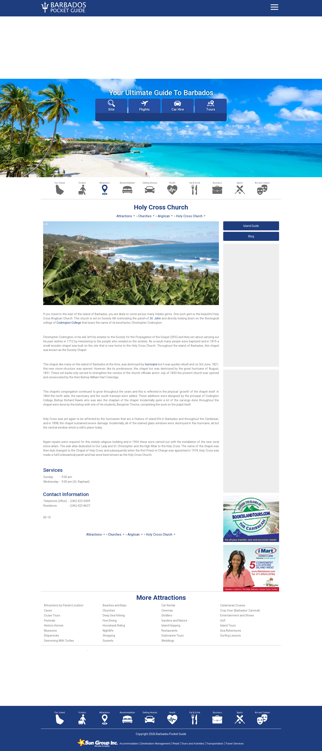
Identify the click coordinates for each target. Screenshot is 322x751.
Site (111, 105)
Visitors (82, 183)
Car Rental (168, 605)
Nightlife (108, 630)
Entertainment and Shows (237, 615)
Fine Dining (110, 620)
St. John (155, 318)
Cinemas (167, 610)
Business (217, 183)
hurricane (151, 364)
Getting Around (150, 183)
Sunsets (108, 640)
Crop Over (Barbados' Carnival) (240, 610)
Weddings (167, 640)
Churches (109, 610)
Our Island (59, 183)
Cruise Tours (52, 615)
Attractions (104, 183)
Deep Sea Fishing (114, 615)
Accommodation (127, 183)
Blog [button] (251, 236)
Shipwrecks (51, 635)
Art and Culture (262, 183)
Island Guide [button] (251, 225)
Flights (144, 105)
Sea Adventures (230, 630)
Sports (240, 183)
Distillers (166, 615)
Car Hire (177, 105)
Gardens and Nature (174, 620)
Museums (50, 630)
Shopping (109, 635)
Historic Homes (53, 625)
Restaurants (169, 630)
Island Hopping (170, 625)
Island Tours (228, 625)
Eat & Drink (194, 183)
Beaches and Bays (114, 605)
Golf (222, 620)
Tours (210, 105)
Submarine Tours (172, 635)
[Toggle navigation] (274, 7)
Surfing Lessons (230, 635)
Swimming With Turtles (59, 640)
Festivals (49, 620)
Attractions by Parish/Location (63, 605)
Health (172, 183)
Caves (48, 610)
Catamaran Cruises (232, 605)
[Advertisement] (161, 47)
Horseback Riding (114, 625)
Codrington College (68, 322)
